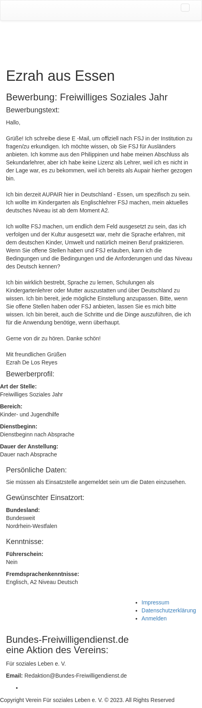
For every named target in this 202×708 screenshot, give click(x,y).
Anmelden (154, 618)
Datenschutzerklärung (169, 610)
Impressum (155, 602)
